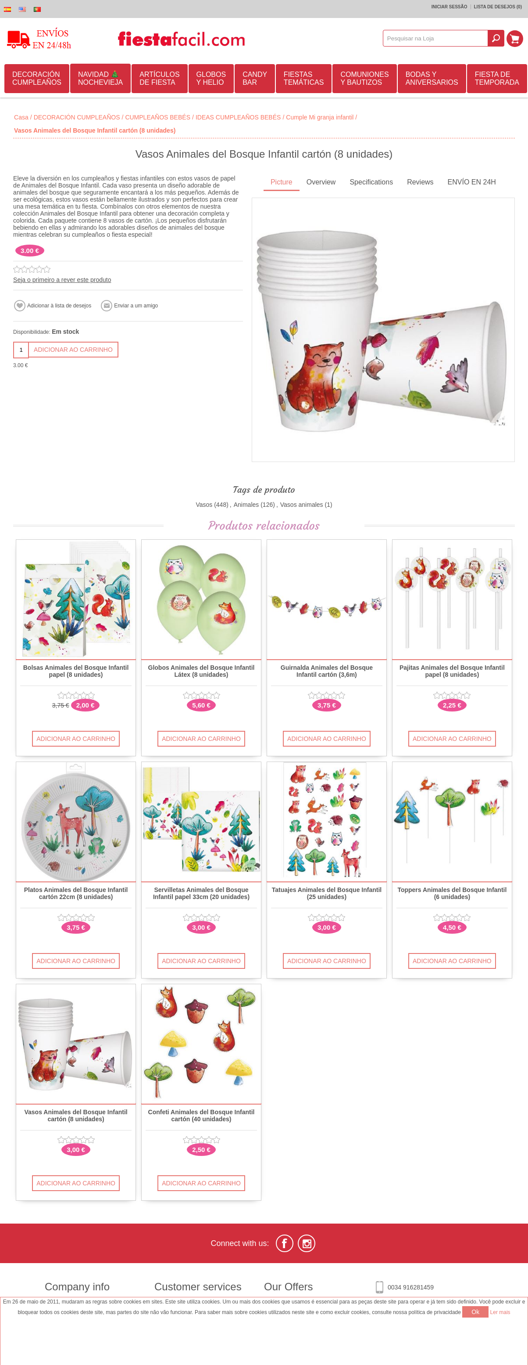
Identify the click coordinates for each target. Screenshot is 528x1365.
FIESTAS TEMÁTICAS (304, 78)
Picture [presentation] (282, 182)
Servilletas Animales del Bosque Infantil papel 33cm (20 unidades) (201, 893)
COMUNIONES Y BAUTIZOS (364, 78)
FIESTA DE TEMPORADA (497, 78)
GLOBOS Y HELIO (211, 78)
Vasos (204, 504)
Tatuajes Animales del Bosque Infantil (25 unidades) (327, 893)
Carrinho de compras (515, 38)
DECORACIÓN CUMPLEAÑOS (36, 78)
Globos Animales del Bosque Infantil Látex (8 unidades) (201, 671)
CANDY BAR (255, 78)
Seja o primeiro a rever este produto (62, 279)
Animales (246, 504)
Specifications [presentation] (371, 182)
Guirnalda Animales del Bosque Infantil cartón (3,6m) (327, 671)
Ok (475, 1311)
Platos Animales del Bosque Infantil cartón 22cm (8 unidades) (76, 893)
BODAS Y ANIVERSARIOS (432, 78)
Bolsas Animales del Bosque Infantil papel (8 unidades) (76, 671)
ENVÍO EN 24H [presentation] (472, 182)
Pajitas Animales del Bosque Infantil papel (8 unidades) (452, 671)
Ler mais (500, 1312)
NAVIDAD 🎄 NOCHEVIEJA (100, 78)
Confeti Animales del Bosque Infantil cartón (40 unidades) (201, 1115)
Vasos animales (301, 504)
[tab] (282, 183)
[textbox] (436, 38)
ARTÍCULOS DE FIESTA (159, 78)
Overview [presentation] (321, 182)
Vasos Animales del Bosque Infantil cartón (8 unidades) (75, 1115)
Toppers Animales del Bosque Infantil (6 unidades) (452, 893)
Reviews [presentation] (420, 182)
